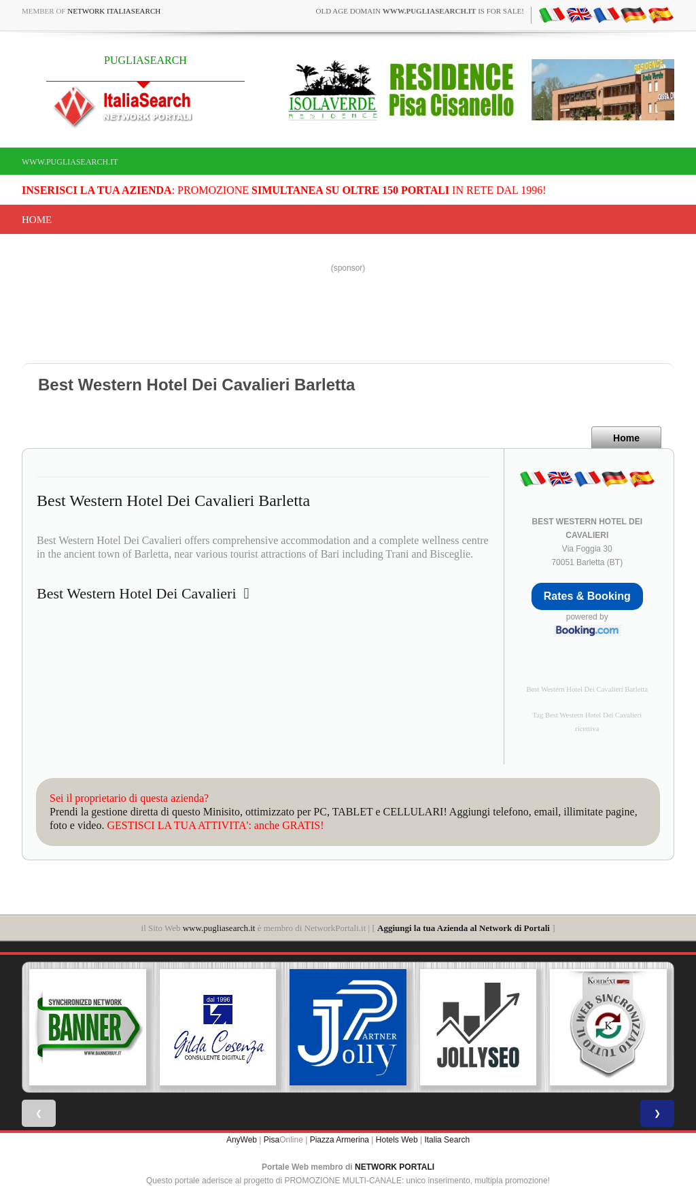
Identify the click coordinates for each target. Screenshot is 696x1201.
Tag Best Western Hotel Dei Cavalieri (587, 715)
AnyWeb (241, 1140)
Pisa (271, 1140)
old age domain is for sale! (420, 11)
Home (37, 219)
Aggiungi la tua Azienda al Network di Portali (463, 928)
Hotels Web (397, 1140)
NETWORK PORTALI (394, 1167)
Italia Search (447, 1140)
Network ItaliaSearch (113, 11)
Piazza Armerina (339, 1140)
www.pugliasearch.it (70, 162)
